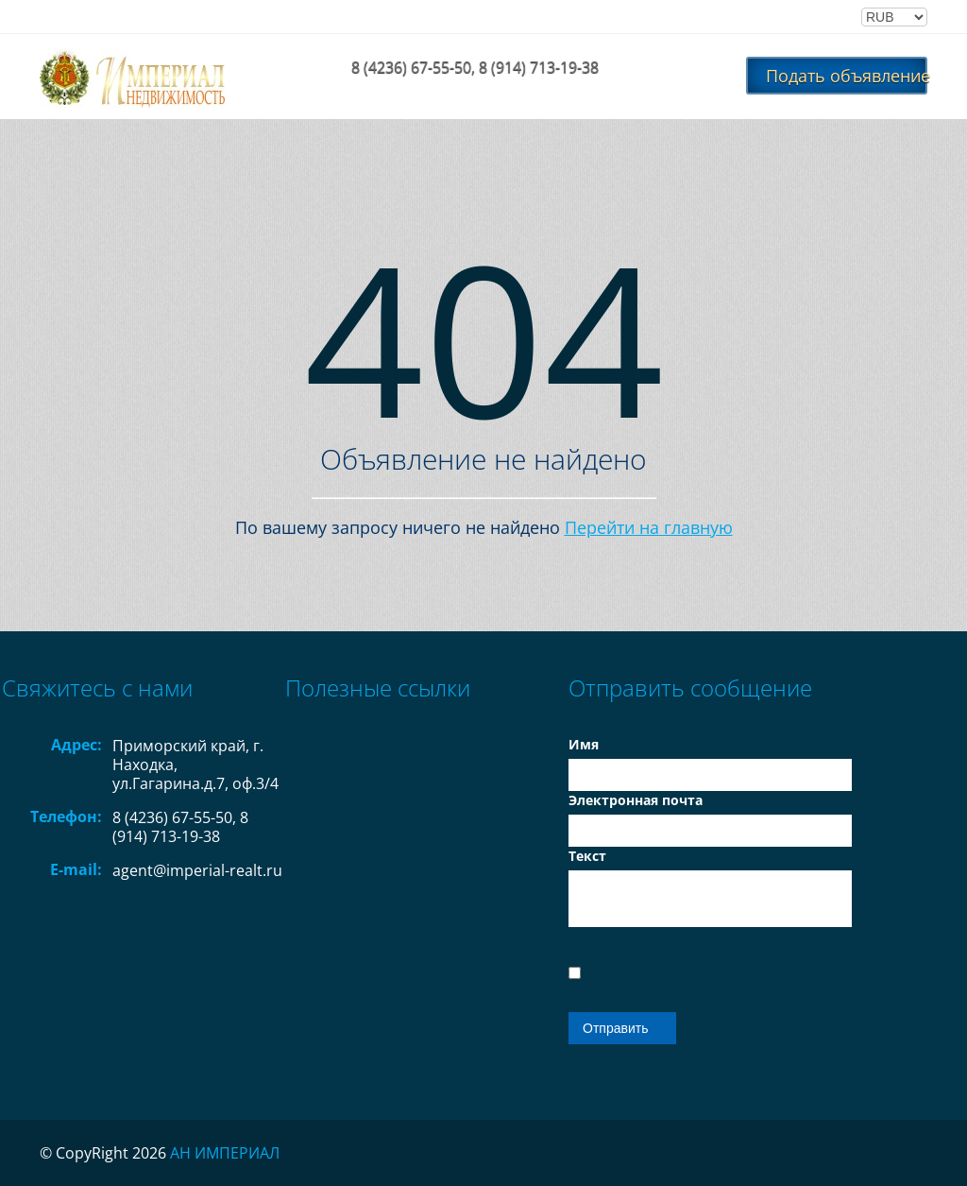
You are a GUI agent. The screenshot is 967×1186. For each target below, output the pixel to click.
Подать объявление (846, 75)
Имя (583, 744)
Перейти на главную (649, 527)
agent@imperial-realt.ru (197, 870)
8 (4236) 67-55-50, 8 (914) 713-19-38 (475, 67)
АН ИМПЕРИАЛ (225, 1153)
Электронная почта (635, 800)
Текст (587, 856)
